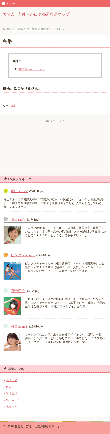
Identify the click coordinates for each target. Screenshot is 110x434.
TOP (33, 29)
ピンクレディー (23, 255)
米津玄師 (11, 393)
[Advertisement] (55, 147)
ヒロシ (10, 386)
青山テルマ (19, 191)
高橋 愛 (11, 380)
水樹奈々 (11, 406)
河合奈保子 (19, 326)
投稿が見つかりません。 (31, 69)
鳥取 (14, 105)
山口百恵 (18, 219)
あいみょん (13, 400)
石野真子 (18, 291)
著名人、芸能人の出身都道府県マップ (36, 14)
